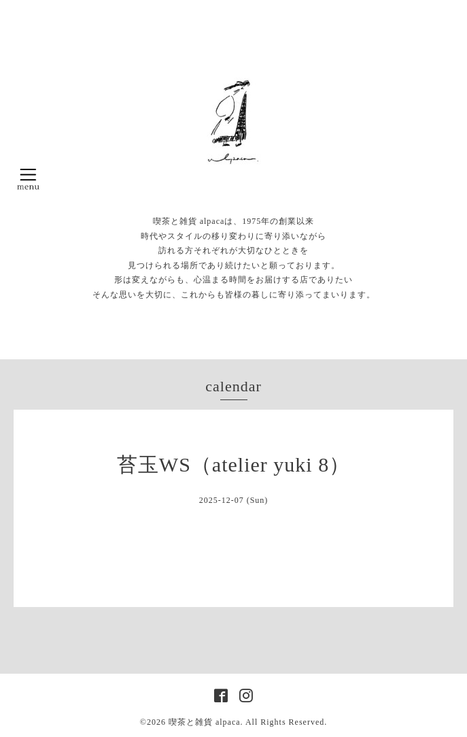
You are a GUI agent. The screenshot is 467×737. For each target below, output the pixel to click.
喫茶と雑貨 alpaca (205, 722)
